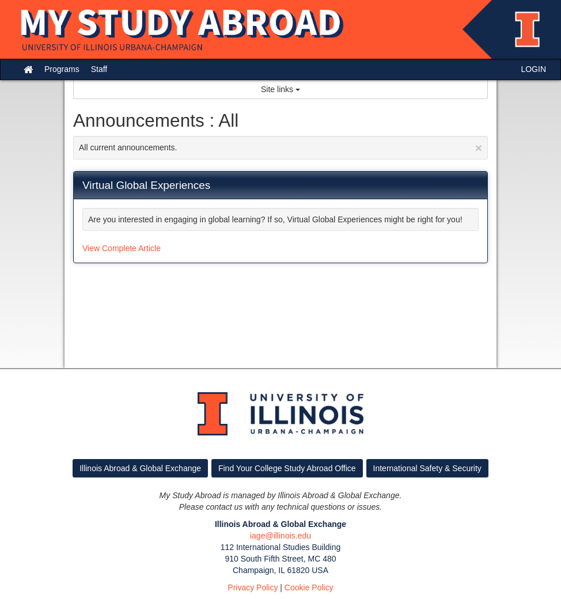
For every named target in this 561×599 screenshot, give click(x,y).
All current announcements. (280, 147)
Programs (61, 69)
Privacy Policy (253, 587)
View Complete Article (121, 248)
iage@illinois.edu (280, 535)
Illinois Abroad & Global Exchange (140, 468)
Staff (99, 69)
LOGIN (533, 69)
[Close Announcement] (478, 148)
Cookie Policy (309, 587)
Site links (280, 89)
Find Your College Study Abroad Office (287, 468)
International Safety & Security (427, 468)
